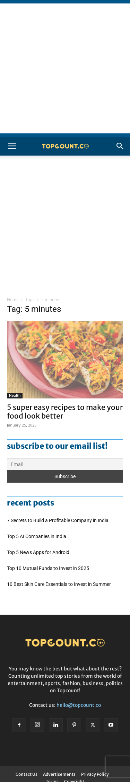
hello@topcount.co (79, 705)
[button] (12, 146)
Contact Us (26, 774)
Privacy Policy (95, 774)
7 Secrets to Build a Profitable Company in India (58, 520)
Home (13, 299)
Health (14, 395)
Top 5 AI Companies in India (36, 536)
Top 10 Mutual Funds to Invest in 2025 (48, 568)
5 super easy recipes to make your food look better (65, 412)
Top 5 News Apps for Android (39, 552)
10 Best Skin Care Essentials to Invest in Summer (59, 584)
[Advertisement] (65, 68)
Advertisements (59, 774)
